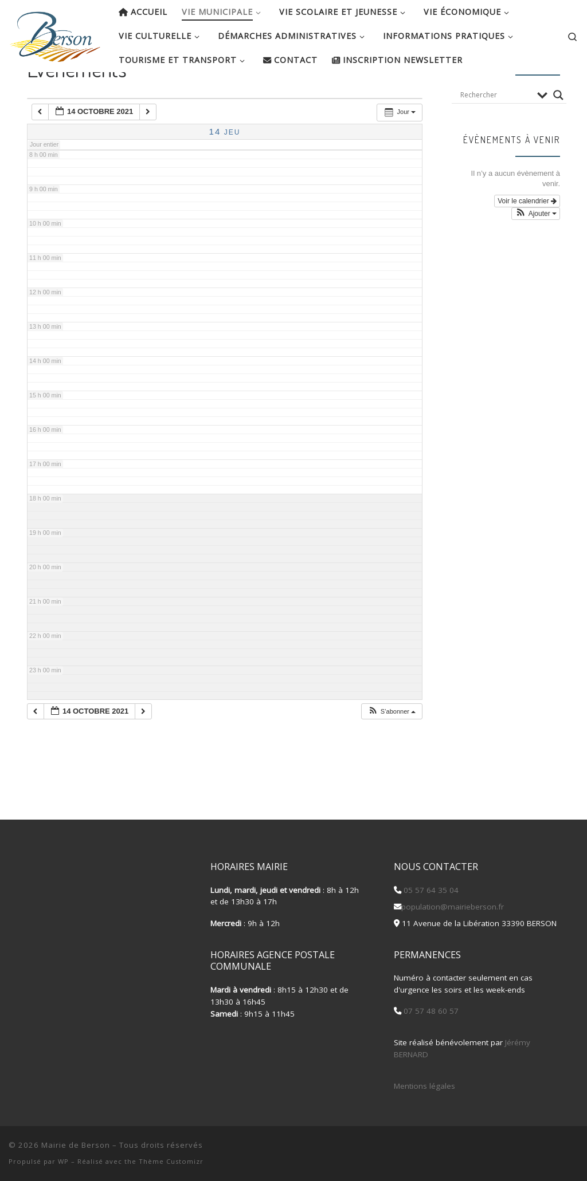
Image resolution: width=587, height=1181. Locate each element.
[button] (391, 748)
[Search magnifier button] (558, 132)
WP (63, 1161)
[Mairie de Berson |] (55, 33)
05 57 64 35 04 (430, 890)
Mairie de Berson (75, 1145)
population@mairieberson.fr (452, 907)
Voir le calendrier (527, 238)
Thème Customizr (171, 1161)
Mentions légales (424, 1086)
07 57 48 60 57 (430, 1011)
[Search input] (495, 132)
